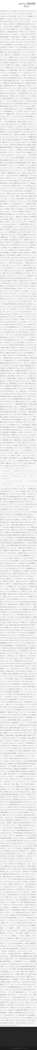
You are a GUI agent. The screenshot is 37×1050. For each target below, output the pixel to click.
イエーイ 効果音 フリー (9, 1033)
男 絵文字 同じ (21, 1035)
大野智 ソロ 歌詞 (23, 1033)
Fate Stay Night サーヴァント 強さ (18, 1038)
